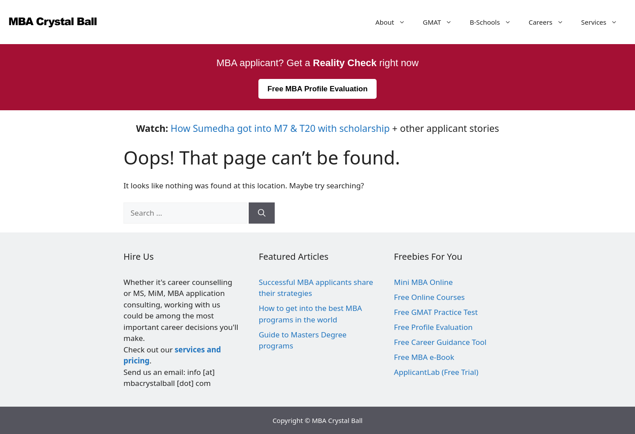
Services (603, 22)
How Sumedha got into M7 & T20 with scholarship (280, 128)
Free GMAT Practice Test (436, 312)
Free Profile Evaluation (433, 327)
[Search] (262, 213)
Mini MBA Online (423, 282)
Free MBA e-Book (424, 357)
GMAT (442, 22)
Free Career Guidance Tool (440, 342)
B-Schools (495, 22)
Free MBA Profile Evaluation (317, 89)
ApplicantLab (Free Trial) (436, 372)
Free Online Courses (429, 297)
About (394, 22)
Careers (550, 22)
